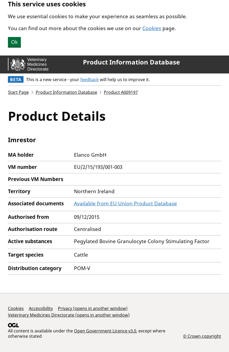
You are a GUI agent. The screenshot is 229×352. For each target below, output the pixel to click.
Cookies (151, 28)
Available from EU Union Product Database (125, 203)
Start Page (18, 92)
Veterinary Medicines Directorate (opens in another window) (69, 315)
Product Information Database (131, 62)
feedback (89, 79)
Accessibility (41, 308)
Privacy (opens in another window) (93, 308)
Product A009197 (121, 92)
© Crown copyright (202, 336)
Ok (14, 42)
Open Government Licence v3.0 (105, 331)
